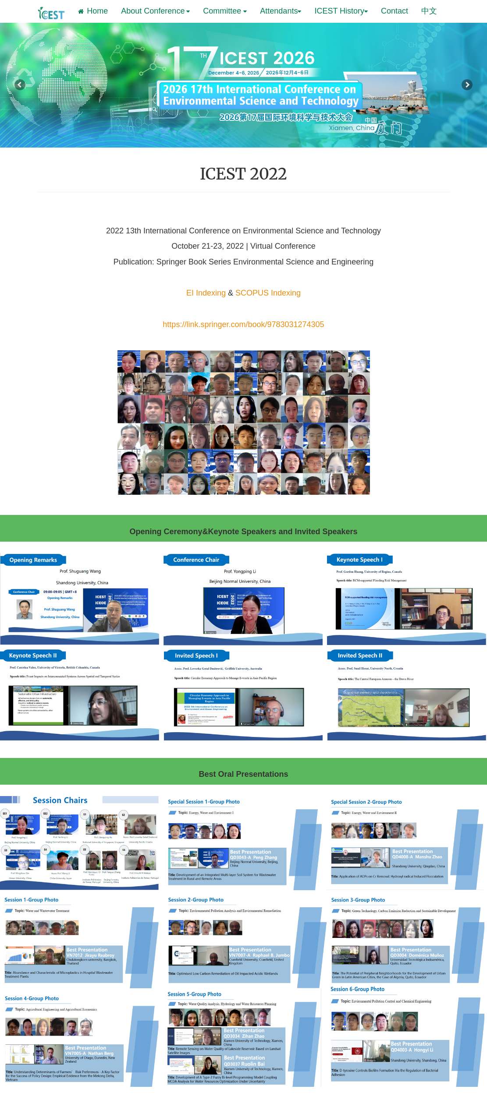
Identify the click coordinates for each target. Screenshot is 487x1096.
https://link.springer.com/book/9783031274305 (243, 324)
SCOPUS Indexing (268, 293)
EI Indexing (206, 293)
